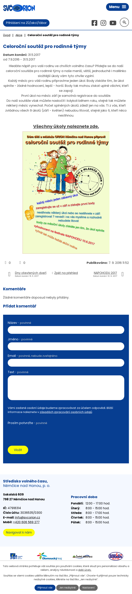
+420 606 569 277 (26, 522)
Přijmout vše (45, 587)
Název (19, 323)
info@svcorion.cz (27, 517)
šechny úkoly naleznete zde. (67, 126)
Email (32, 356)
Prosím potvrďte (27, 423)
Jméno (20, 339)
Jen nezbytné (67, 587)
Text (18, 372)
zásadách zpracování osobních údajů (66, 412)
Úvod (6, 35)
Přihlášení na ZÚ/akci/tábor (26, 23)
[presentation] (34, 432)
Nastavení (88, 587)
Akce (18, 35)
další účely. (84, 570)
